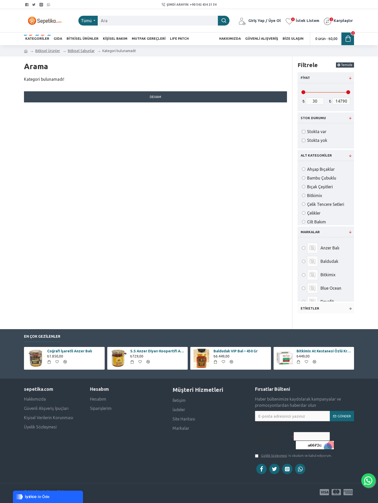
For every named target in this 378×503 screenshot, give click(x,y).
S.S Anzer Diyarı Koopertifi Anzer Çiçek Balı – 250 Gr (158, 348)
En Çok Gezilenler (42, 334)
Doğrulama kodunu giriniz (268, 437)
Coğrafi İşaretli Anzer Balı (69, 348)
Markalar (310, 232)
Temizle (346, 65)
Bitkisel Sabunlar (81, 51)
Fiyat (305, 77)
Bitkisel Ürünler (47, 51)
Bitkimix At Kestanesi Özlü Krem (324, 348)
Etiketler (310, 308)
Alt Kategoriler (316, 155)
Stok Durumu (313, 118)
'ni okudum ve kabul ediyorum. (293, 455)
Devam (155, 97)
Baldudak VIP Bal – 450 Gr (235, 348)
